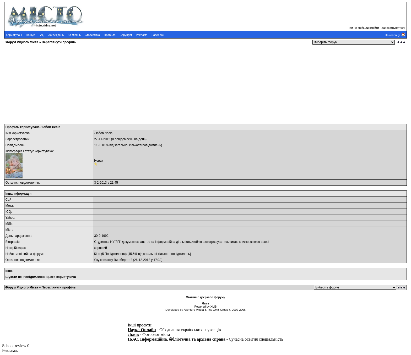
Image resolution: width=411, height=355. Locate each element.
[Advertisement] (159, 82)
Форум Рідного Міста (22, 42)
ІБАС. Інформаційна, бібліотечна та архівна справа (176, 339)
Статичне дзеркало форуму (205, 297)
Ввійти (374, 27)
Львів (133, 334)
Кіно (97, 254)
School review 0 (15, 345)
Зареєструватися (392, 27)
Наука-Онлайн (142, 329)
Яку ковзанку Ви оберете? (113, 260)
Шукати (11, 277)
